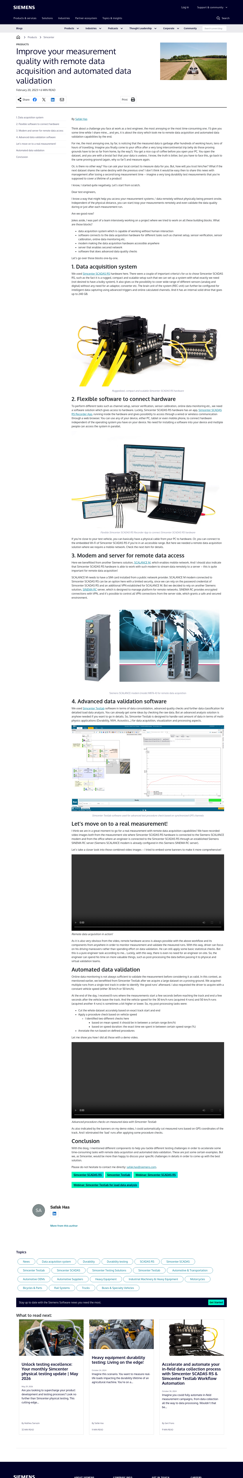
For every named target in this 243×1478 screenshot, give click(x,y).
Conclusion (22, 156)
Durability (89, 1261)
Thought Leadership (140, 28)
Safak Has (81, 119)
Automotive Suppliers (70, 1279)
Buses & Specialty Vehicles (118, 1288)
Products (69, 28)
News (26, 1261)
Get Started (216, 1302)
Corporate (168, 28)
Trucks (86, 1288)
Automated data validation (30, 150)
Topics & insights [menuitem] (112, 18)
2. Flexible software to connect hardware (37, 124)
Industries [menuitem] (64, 18)
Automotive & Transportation (190, 1270)
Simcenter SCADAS (178, 1261)
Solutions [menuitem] (47, 18)
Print (125, 99)
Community (190, 28)
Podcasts (113, 28)
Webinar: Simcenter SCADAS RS (156, 1174)
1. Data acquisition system (29, 117)
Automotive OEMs (34, 1279)
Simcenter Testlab (93, 708)
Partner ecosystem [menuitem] (86, 18)
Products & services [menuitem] (25, 18)
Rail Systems (62, 1288)
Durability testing (117, 1261)
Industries (91, 28)
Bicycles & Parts (32, 1288)
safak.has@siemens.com (141, 1167)
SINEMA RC (90, 589)
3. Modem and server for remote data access (39, 130)
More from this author (64, 1225)
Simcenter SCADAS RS (96, 273)
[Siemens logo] (24, 7)
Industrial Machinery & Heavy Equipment (153, 1279)
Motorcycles (197, 1279)
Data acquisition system (56, 1261)
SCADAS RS (147, 1261)
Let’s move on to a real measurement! (36, 143)
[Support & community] (213, 7)
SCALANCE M (142, 562)
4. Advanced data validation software (36, 137)
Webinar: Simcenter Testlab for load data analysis (105, 1185)
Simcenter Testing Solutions (109, 1270)
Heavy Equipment (106, 1279)
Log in (185, 7)
